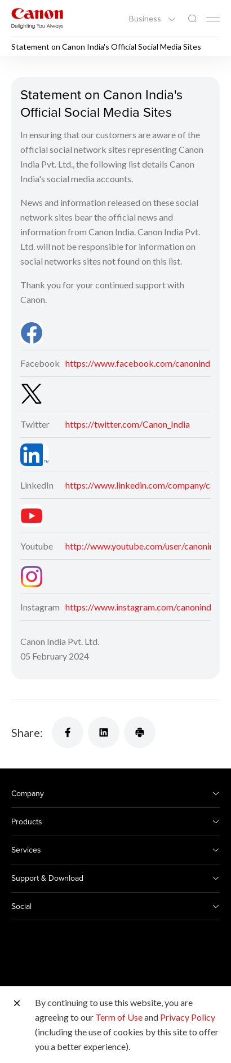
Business (146, 18)
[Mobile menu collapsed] (213, 19)
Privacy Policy (187, 1017)
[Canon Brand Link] (37, 18)
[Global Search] (192, 19)
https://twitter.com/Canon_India (127, 424)
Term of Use (119, 1017)
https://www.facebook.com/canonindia (141, 363)
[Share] (67, 732)
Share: (27, 732)
